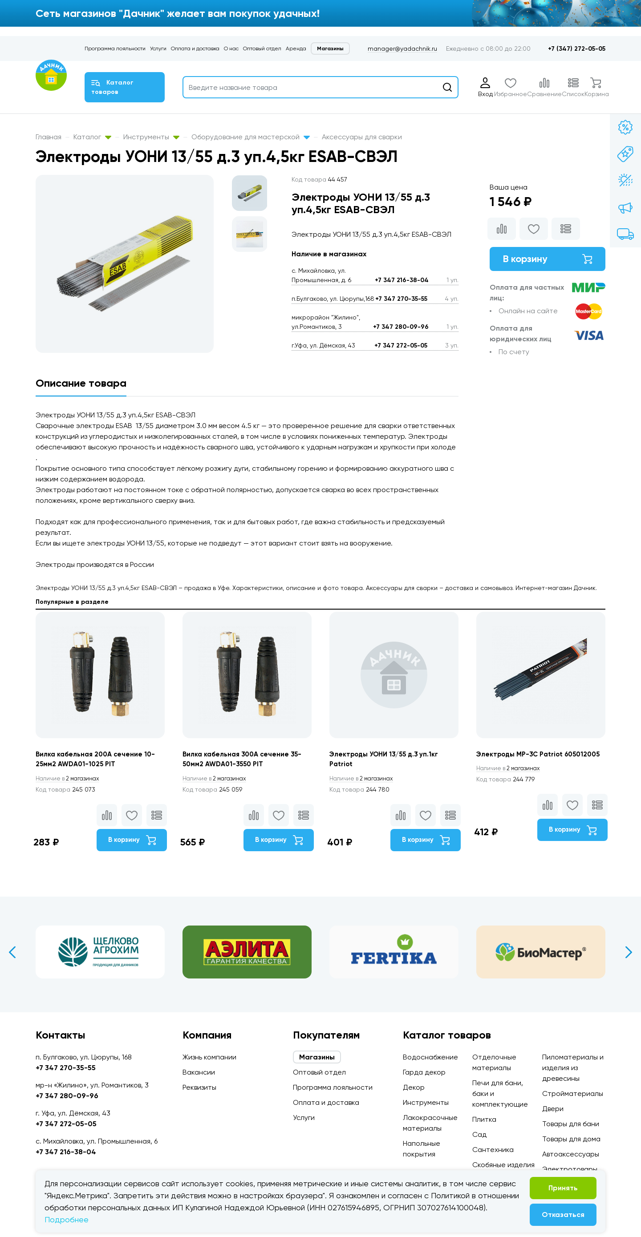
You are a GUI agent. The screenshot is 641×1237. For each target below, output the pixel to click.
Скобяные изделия (503, 1164)
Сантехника (493, 1149)
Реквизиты (199, 1087)
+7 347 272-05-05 (400, 345)
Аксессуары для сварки (362, 137)
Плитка (484, 1119)
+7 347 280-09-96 (401, 327)
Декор (414, 1087)
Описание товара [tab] (81, 382)
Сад (479, 1134)
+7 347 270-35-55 (401, 299)
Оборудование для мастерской (250, 137)
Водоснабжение (430, 1057)
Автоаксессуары (570, 1154)
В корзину (547, 260)
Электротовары (569, 1169)
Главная (48, 137)
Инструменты (151, 137)
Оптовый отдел (262, 48)
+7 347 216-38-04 (402, 280)
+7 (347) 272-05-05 (576, 49)
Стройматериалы (572, 1093)
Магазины (330, 48)
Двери (553, 1108)
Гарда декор (424, 1072)
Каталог (92, 137)
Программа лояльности (115, 48)
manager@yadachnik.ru (402, 48)
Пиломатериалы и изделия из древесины (573, 1068)
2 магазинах (70, 779)
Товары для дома (571, 1139)
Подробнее (67, 1219)
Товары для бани (570, 1124)
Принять (563, 1188)
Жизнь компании (209, 1057)
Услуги (158, 48)
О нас (231, 48)
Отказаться (563, 1214)
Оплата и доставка (195, 48)
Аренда (296, 48)
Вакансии (199, 1072)
